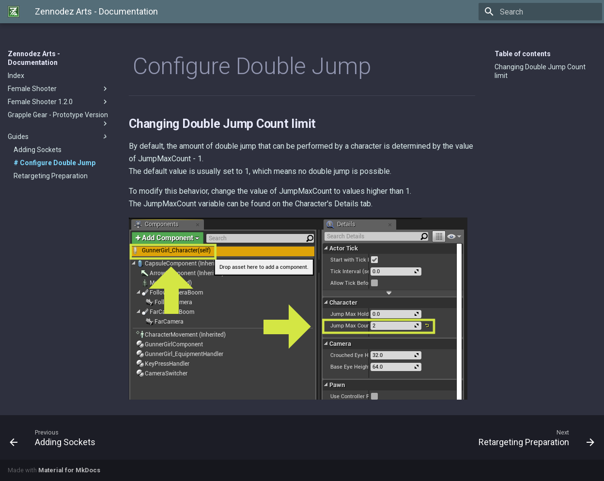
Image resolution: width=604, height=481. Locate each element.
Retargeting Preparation (51, 176)
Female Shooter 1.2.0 (58, 101)
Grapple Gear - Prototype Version (58, 119)
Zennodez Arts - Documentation (34, 58)
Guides (58, 136)
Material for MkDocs (69, 470)
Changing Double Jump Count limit (540, 71)
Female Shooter (58, 88)
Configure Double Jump (56, 163)
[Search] (545, 11)
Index (16, 75)
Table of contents (523, 54)
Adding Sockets (38, 150)
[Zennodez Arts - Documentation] (13, 11)
